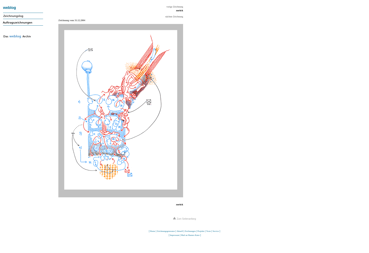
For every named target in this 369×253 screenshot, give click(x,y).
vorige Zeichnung (174, 6)
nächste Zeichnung (174, 16)
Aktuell (179, 231)
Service (216, 231)
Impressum (174, 235)
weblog (9, 8)
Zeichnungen (190, 231)
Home (152, 231)
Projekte (201, 231)
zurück (179, 10)
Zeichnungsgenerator (166, 231)
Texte (208, 231)
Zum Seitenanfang (184, 219)
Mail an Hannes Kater (190, 235)
